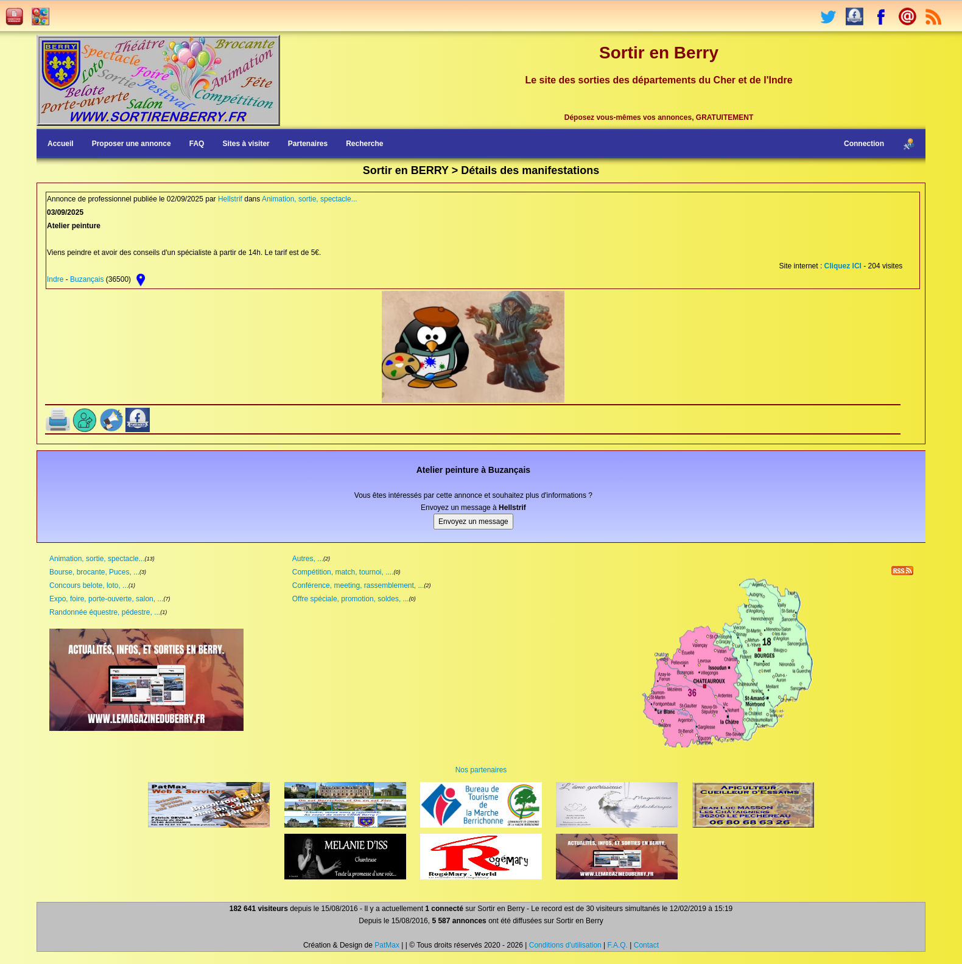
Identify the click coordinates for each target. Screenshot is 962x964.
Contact (646, 945)
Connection (864, 143)
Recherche (364, 143)
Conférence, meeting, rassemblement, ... (358, 585)
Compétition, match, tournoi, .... (343, 572)
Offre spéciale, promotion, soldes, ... (350, 599)
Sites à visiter (245, 143)
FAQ (197, 143)
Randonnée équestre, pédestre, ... (104, 612)
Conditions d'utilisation (565, 945)
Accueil (60, 143)
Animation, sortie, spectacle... (309, 199)
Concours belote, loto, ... (88, 585)
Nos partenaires (481, 770)
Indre (55, 279)
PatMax (386, 945)
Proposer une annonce (131, 143)
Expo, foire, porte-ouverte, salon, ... (106, 599)
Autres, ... (307, 558)
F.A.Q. (618, 945)
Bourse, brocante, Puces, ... (94, 572)
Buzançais (87, 279)
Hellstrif (230, 199)
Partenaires (308, 143)
